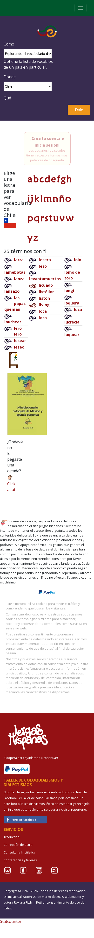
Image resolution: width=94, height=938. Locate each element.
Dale (79, 109)
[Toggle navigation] (80, 8)
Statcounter (10, 921)
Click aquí (11, 483)
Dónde (10, 76)
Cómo (9, 44)
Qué (7, 98)
